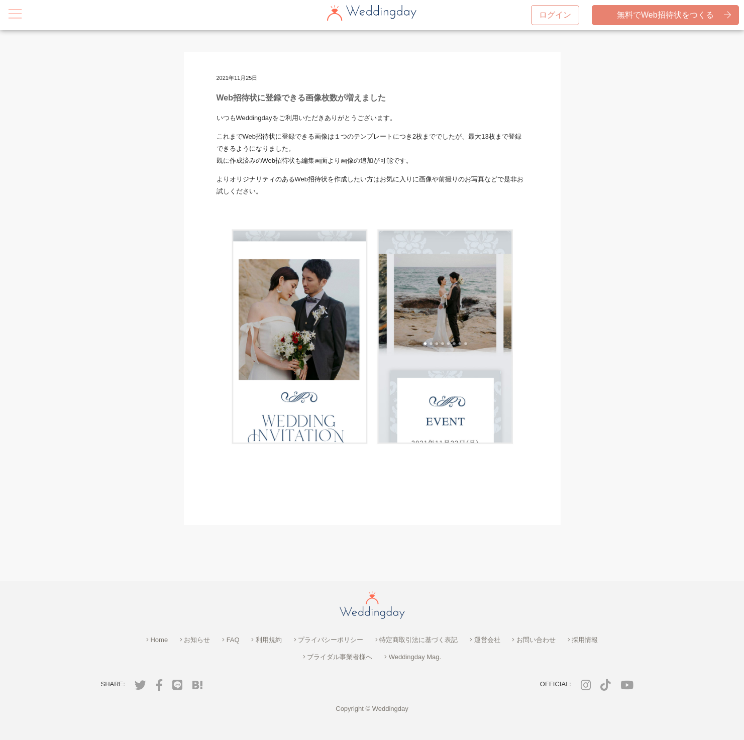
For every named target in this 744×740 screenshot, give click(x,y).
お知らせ (195, 640)
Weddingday (390, 708)
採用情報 (583, 640)
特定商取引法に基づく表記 (416, 640)
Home (157, 640)
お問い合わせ (534, 640)
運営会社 (485, 640)
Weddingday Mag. (412, 657)
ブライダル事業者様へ (338, 657)
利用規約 (266, 640)
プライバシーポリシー (329, 640)
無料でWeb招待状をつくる (673, 15)
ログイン (555, 15)
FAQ (231, 640)
